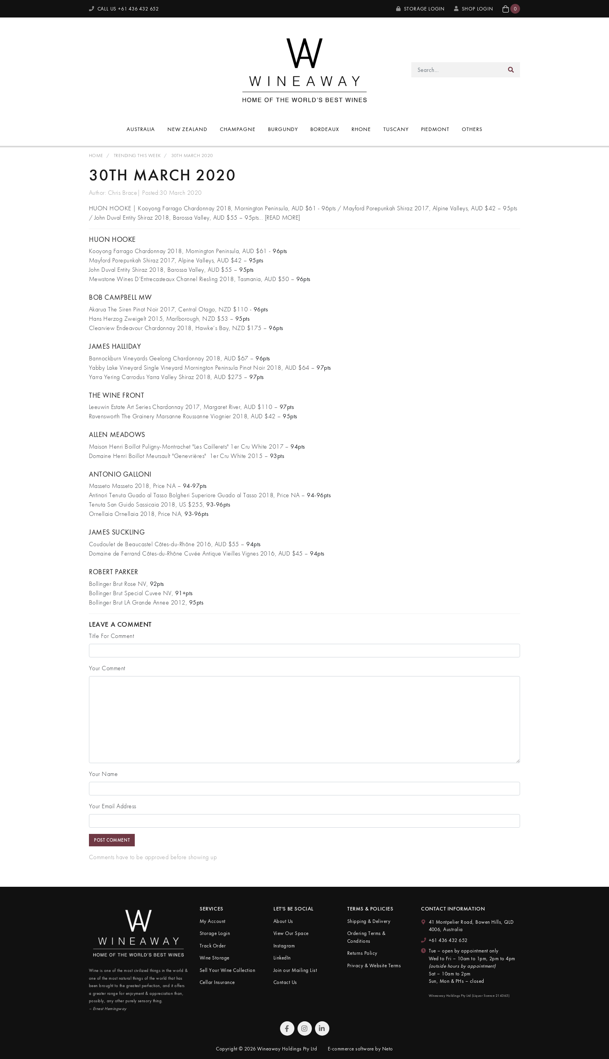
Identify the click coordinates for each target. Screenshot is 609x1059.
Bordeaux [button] (324, 129)
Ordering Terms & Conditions (366, 937)
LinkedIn (282, 957)
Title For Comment (111, 636)
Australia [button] (141, 129)
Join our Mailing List (295, 970)
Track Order (213, 945)
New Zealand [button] (187, 129)
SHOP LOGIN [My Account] (473, 8)
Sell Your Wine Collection (227, 970)
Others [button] (472, 129)
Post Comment (112, 840)
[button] (511, 9)
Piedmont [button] (435, 129)
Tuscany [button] (396, 129)
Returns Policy (362, 953)
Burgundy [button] (283, 129)
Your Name (103, 774)
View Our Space (291, 933)
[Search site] (511, 69)
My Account (213, 921)
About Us (283, 921)
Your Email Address (112, 806)
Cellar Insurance (217, 982)
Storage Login (420, 8)
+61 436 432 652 (448, 940)
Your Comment (107, 668)
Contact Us (285, 982)
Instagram (284, 945)
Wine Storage (215, 957)
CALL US (124, 8)
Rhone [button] (361, 129)
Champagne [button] (238, 129)
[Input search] (457, 69)
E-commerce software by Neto (360, 1048)
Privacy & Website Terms (374, 965)
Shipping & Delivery (368, 921)
